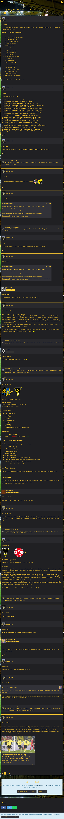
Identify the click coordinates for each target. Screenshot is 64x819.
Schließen (16, 817)
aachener (17, 79)
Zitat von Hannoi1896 (9, 687)
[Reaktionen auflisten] (3, 134)
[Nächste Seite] (9, 13)
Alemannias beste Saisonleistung (14, 755)
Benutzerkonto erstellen (26, 791)
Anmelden (42, 791)
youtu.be (46, 204)
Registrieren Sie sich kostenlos (42, 785)
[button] (2, 2)
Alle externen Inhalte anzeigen (27, 210)
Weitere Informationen (7, 817)
